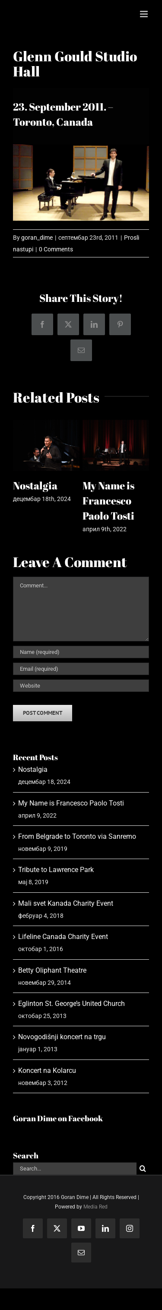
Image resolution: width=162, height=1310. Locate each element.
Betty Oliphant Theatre (52, 970)
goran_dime (37, 237)
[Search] (143, 1168)
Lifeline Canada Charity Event (63, 937)
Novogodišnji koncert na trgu (62, 1037)
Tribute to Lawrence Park (56, 870)
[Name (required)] (81, 652)
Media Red (95, 1207)
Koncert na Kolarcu (47, 1070)
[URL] (81, 685)
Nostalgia (35, 485)
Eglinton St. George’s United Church (71, 1003)
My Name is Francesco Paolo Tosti (108, 501)
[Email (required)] (81, 669)
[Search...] (75, 1168)
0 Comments (56, 249)
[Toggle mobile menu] (144, 14)
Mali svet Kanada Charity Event (65, 903)
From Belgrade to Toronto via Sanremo (77, 836)
